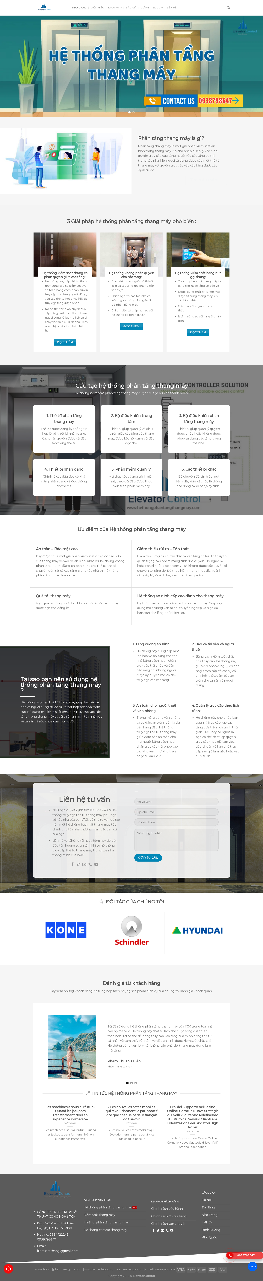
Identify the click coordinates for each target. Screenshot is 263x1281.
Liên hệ (172, 7)
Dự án (144, 7)
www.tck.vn (43, 1269)
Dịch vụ (115, 8)
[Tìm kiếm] (228, 7)
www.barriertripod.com (100, 1269)
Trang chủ (79, 7)
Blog (158, 8)
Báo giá (131, 7)
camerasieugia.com (130, 1269)
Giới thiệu (97, 7)
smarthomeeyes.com (160, 1269)
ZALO (252, 1266)
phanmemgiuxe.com (67, 1269)
